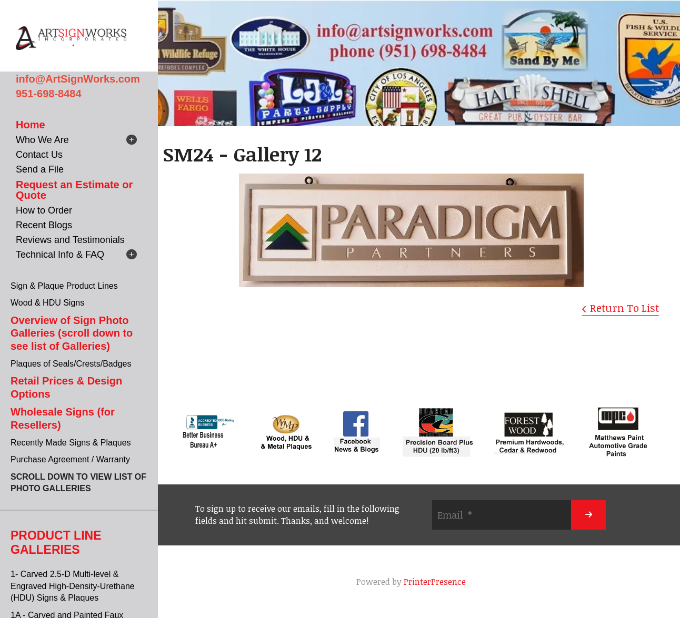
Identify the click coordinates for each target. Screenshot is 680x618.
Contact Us (39, 154)
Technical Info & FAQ (60, 254)
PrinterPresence (435, 581)
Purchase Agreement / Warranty (70, 459)
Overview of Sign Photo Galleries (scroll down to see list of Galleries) (72, 333)
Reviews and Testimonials (70, 240)
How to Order (44, 210)
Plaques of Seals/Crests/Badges (71, 363)
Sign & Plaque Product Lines (64, 285)
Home (30, 124)
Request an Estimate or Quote (74, 190)
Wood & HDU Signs (47, 302)
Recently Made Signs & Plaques (71, 442)
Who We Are (42, 140)
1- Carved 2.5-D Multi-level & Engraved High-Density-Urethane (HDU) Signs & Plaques (73, 586)
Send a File (40, 169)
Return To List (624, 307)
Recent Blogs (44, 225)
